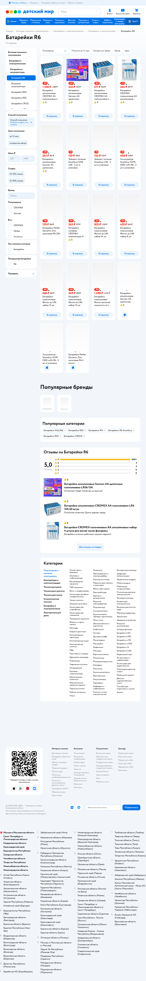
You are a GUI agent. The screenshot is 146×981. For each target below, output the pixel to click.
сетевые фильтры (124, 629)
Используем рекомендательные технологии (25, 811)
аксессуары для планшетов (77, 614)
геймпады (74, 628)
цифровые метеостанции (123, 575)
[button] (132, 21)
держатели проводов (79, 657)
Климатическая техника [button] (51, 600)
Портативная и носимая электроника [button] (51, 573)
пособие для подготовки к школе (125, 687)
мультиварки (99, 640)
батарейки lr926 (124, 636)
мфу (72, 650)
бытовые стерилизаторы (76, 672)
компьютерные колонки (76, 645)
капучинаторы (99, 679)
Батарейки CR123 (20, 103)
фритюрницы (99, 676)
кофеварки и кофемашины (99, 687)
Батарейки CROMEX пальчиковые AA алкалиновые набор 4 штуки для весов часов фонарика (100, 529)
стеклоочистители (101, 579)
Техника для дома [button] (52, 587)
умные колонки (76, 600)
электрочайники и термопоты (101, 624)
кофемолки (98, 647)
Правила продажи (59, 768)
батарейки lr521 (123, 633)
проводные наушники (79, 619)
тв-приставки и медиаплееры (123, 659)
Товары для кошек (126, 753)
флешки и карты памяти (77, 623)
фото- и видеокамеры (79, 591)
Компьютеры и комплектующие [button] (52, 581)
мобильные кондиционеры (123, 587)
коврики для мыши (78, 631)
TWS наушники (76, 587)
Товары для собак (125, 760)
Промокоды (57, 771)
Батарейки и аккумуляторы (102, 31)
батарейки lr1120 (124, 651)
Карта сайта (57, 795)
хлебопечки (98, 629)
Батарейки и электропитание (68, 31)
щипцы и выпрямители (99, 597)
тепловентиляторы (125, 598)
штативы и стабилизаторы (76, 577)
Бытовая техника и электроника (32, 31)
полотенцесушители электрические (126, 593)
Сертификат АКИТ (60, 788)
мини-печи (98, 620)
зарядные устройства (126, 620)
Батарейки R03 (19, 92)
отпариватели (76, 668)
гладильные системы (79, 664)
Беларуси (42, 813)
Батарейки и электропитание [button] (52, 607)
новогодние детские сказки (126, 670)
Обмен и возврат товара (59, 763)
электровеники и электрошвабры (100, 575)
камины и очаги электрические (100, 693)
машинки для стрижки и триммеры (103, 584)
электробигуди (100, 592)
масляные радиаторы (126, 613)
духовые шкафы (100, 636)
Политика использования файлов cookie (58, 782)
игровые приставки (78, 604)
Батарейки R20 (18, 97)
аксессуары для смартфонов (77, 608)
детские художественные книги (124, 680)
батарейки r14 (123, 647)
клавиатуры (75, 661)
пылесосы (97, 570)
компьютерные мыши (79, 641)
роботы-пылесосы (78, 692)
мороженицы (99, 607)
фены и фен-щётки (101, 589)
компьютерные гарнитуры (76, 636)
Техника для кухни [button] (53, 595)
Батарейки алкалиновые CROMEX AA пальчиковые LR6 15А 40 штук (99, 507)
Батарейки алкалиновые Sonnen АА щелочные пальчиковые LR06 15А (93, 485)
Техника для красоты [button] (54, 591)
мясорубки (98, 644)
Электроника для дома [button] (52, 614)
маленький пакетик (125, 675)
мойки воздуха (123, 583)
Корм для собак (125, 763)
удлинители (122, 616)
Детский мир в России (16, 813)
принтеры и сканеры (79, 654)
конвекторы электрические (123, 602)
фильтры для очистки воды (126, 608)
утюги (72, 696)
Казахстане (31, 813)
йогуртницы (98, 658)
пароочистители (77, 689)
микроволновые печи (103, 661)
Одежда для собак (126, 767)
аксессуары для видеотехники (124, 664)
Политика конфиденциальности (61, 776)
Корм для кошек (125, 756)
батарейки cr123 (124, 640)
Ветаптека (122, 770)
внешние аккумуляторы (123, 624)
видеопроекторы (124, 654)
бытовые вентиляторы (126, 570)
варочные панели (101, 654)
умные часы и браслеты (76, 571)
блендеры (97, 665)
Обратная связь (58, 792)
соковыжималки (100, 611)
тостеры (96, 633)
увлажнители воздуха (126, 579)
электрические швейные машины (77, 684)
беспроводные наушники (76, 582)
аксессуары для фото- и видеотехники (79, 595)
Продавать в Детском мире (61, 757)
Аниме (120, 692)
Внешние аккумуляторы (18, 85)
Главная (9, 31)
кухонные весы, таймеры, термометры (102, 615)
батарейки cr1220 (124, 644)
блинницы (97, 669)
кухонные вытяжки (101, 672)
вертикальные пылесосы (76, 678)
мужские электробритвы (100, 602)
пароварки (98, 683)
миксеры (97, 651)
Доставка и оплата (60, 753)
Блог (98, 778)
